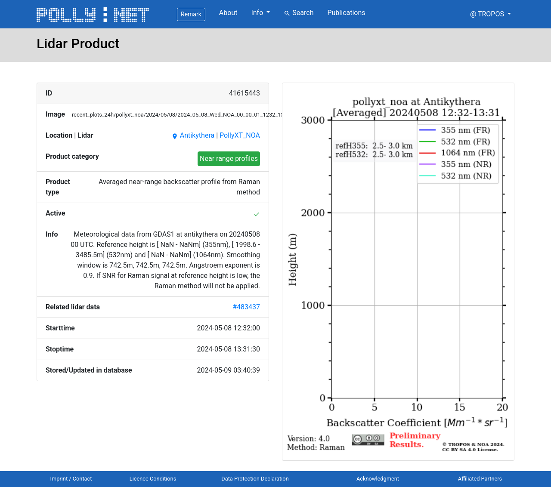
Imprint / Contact (71, 478)
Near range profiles (229, 158)
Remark (191, 14)
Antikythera (192, 135)
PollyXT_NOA (240, 135)
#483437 (246, 307)
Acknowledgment (377, 478)
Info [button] (258, 13)
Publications (346, 13)
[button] (490, 14)
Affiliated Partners (480, 478)
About (228, 13)
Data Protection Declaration (254, 478)
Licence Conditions (153, 478)
